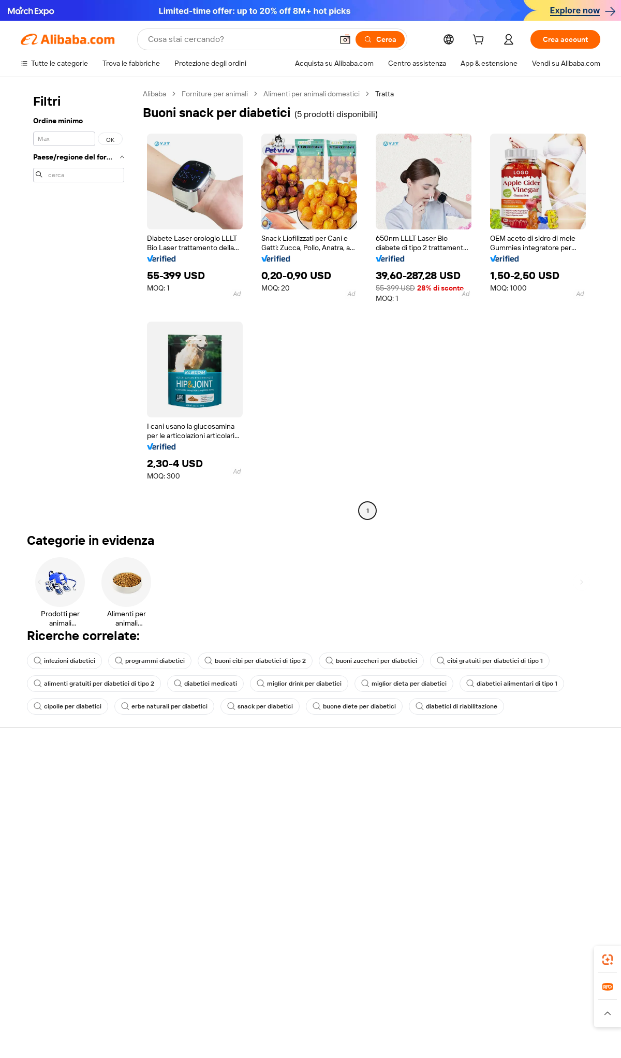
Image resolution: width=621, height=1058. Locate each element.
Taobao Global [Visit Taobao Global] (367, 1002)
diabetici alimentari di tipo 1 (511, 683)
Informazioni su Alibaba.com (542, 775)
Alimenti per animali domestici (311, 94)
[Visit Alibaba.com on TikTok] (579, 875)
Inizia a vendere (402, 775)
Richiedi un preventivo (295, 775)
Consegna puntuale (171, 814)
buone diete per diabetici (354, 706)
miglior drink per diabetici (299, 683)
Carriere (510, 834)
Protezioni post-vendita (177, 834)
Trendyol (435, 1002)
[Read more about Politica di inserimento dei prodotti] (189, 1018)
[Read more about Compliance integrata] (564, 1018)
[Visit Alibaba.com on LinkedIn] (517, 875)
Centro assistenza (50, 775)
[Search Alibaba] (239, 39)
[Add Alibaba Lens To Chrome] (172, 956)
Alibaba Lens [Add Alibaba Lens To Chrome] (72, 956)
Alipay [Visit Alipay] (295, 1002)
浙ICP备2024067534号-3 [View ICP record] (561, 1038)
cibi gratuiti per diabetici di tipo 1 (490, 661)
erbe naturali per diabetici (164, 706)
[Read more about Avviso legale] (105, 1018)
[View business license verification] (400, 1038)
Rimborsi (35, 834)
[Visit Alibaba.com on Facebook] (501, 875)
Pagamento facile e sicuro (181, 775)
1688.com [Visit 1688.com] (190, 1002)
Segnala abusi (43, 853)
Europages (474, 1002)
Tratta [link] (384, 94)
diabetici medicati (205, 683)
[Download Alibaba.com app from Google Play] (565, 956)
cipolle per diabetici (67, 706)
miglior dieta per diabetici (404, 683)
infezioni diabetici (64, 661)
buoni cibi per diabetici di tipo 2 (255, 661)
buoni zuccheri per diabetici (371, 661)
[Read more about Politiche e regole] (49, 1018)
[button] (345, 39)
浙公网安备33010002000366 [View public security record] (457, 1038)
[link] (607, 959)
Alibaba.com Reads (289, 834)
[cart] (480, 41)
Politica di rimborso (170, 794)
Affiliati (389, 834)
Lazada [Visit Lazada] (325, 1002)
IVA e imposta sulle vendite (302, 814)
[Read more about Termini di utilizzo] (494, 1018)
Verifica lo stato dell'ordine (63, 814)
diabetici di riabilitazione (456, 706)
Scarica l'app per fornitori (418, 853)
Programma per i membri (298, 794)
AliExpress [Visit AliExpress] (149, 1002)
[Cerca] (380, 39)
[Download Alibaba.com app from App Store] (489, 956)
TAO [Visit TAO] (405, 1002)
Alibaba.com (426, 956)
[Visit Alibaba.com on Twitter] (532, 875)
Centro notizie (519, 814)
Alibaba (154, 94)
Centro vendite (402, 794)
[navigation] (78, 303)
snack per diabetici (260, 706)
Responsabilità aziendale (536, 794)
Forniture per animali (215, 94)
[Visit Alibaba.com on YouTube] (563, 875)
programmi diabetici (150, 661)
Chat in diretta (43, 794)
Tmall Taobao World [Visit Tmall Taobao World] (246, 1002)
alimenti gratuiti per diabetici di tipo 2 (94, 683)
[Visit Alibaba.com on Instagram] (548, 875)
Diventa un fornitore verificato (426, 814)
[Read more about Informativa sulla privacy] (421, 1018)
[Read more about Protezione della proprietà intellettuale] (313, 1018)
